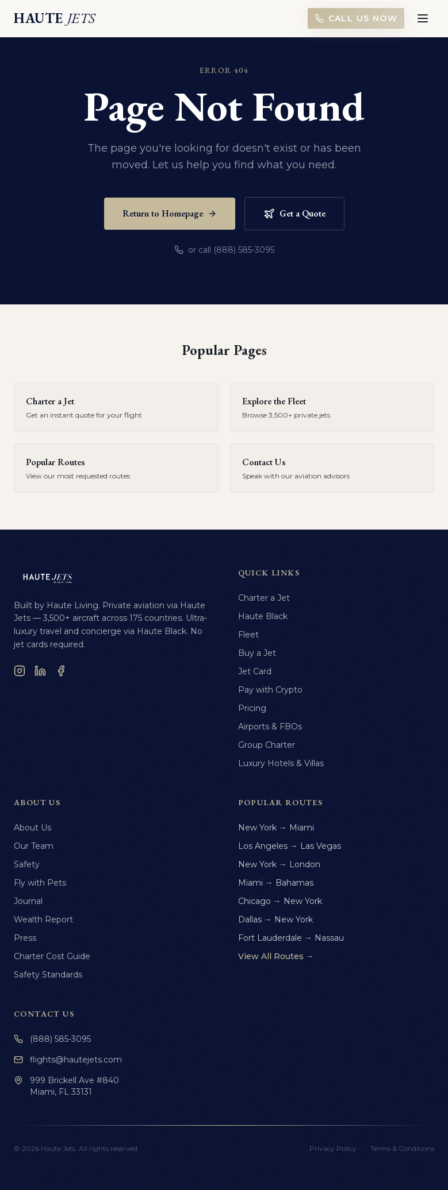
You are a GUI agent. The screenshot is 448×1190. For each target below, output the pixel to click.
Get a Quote (294, 213)
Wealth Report (43, 919)
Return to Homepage (169, 213)
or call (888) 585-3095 (224, 250)
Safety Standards (48, 974)
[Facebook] (61, 671)
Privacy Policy (333, 1148)
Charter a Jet (264, 598)
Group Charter (266, 745)
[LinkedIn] (40, 671)
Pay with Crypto (270, 690)
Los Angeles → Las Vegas (289, 846)
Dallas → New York (275, 919)
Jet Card (254, 671)
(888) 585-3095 (52, 1039)
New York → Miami (276, 827)
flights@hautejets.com (68, 1059)
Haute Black (263, 616)
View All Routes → (276, 956)
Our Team (33, 846)
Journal (28, 901)
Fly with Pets (40, 883)
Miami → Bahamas (275, 883)
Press (25, 938)
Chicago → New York (280, 901)
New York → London (279, 864)
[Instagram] (19, 671)
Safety (27, 864)
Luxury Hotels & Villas (281, 763)
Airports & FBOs (270, 726)
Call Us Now (356, 18)
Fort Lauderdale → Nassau (291, 938)
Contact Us (44, 1014)
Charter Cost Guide (52, 956)
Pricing (252, 708)
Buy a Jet (257, 653)
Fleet (248, 634)
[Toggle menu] (422, 18)
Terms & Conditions (402, 1148)
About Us (32, 827)
